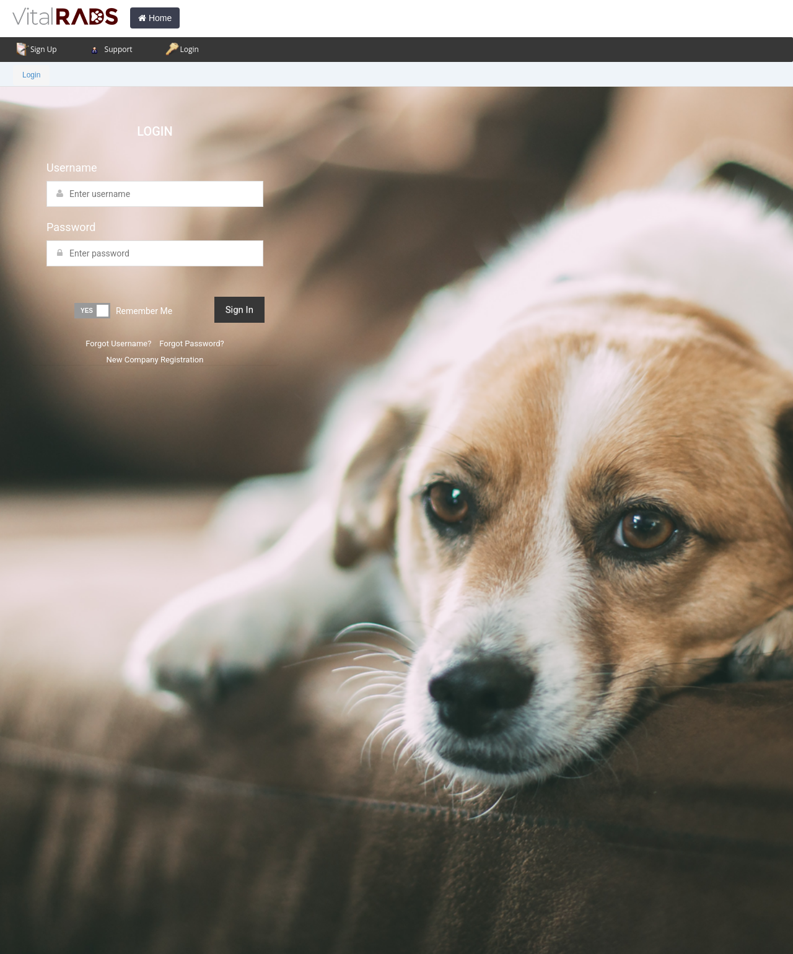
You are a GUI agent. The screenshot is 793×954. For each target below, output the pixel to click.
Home (155, 18)
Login (31, 75)
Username (71, 167)
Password (71, 227)
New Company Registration (155, 359)
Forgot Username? (118, 343)
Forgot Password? (190, 343)
